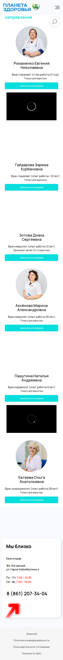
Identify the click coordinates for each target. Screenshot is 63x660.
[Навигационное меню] (57, 7)
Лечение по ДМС (31, 653)
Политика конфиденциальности (32, 640)
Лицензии (31, 633)
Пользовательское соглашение (31, 646)
